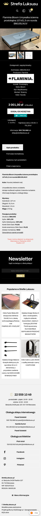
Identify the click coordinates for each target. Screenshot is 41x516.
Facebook (13, 452)
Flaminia (25, 72)
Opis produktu (12, 148)
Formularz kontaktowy (15, 154)
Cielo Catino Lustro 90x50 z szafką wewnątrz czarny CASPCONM (30, 362)
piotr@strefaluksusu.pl (26, 444)
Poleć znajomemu (13, 166)
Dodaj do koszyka (20, 111)
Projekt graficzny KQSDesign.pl (12, 510)
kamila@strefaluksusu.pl (26, 427)
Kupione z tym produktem (16, 160)
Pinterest (13, 464)
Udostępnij (12, 120)
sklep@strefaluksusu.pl (20, 133)
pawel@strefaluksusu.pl (26, 420)
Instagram (13, 458)
